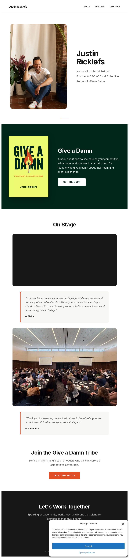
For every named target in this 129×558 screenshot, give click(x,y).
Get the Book (71, 182)
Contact (115, 6)
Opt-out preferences (87, 552)
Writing (100, 6)
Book (87, 6)
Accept (88, 546)
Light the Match (64, 475)
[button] (123, 523)
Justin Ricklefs (18, 6)
